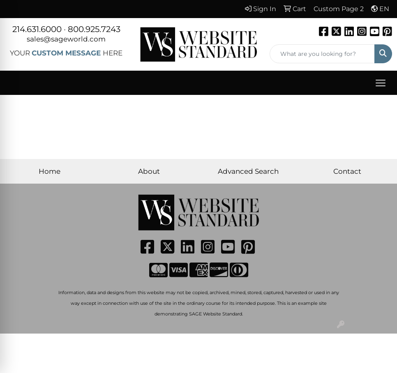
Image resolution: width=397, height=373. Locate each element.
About (149, 171)
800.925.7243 (94, 29)
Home (49, 171)
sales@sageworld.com (66, 39)
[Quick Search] (322, 53)
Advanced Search (248, 171)
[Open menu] (380, 83)
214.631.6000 (37, 29)
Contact (347, 171)
